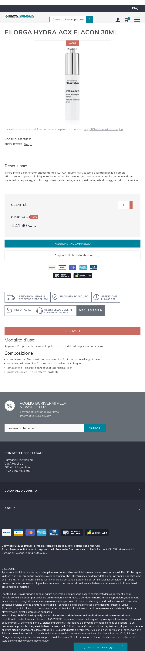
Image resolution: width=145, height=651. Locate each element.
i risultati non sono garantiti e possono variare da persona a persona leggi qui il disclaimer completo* (65, 579)
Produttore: (14, 144)
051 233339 (90, 310)
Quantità (18, 205)
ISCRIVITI (95, 428)
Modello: (11, 139)
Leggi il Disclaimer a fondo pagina (103, 129)
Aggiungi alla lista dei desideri (73, 255)
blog (135, 8)
